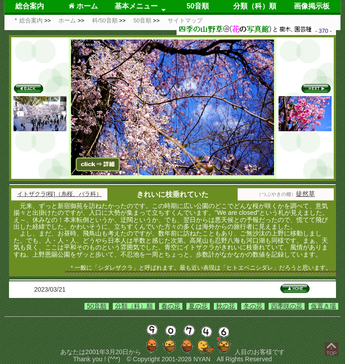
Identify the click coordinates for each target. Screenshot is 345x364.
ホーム (83, 6)
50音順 (197, 6)
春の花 (170, 306)
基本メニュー (136, 6)
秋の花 (225, 306)
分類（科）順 (254, 6)
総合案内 (29, 6)
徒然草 (305, 193)
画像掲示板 (312, 6)
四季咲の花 (286, 306)
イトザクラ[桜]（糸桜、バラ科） (59, 194)
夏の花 (198, 306)
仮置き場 (323, 306)
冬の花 (252, 306)
